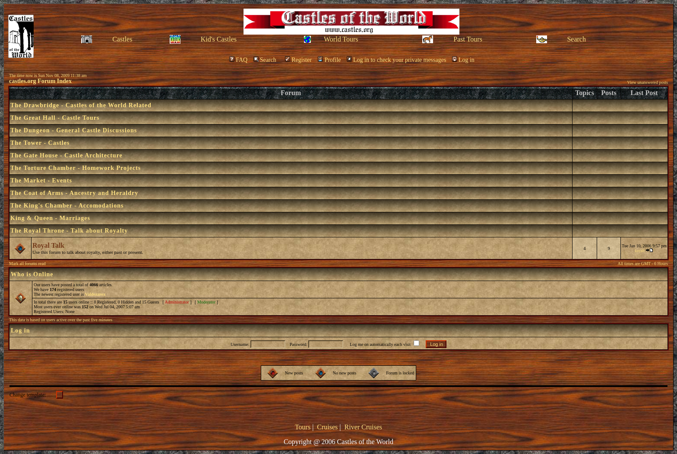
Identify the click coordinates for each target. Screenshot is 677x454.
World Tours (341, 39)
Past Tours (467, 39)
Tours (302, 427)
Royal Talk (48, 245)
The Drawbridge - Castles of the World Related (81, 105)
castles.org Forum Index (40, 81)
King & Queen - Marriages (50, 218)
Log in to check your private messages (396, 60)
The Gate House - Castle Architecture (66, 155)
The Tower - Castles (40, 143)
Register (298, 60)
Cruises (327, 427)
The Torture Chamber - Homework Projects (75, 168)
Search (576, 39)
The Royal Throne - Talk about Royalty (69, 230)
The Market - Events (41, 180)
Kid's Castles (219, 39)
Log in (463, 60)
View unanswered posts (647, 82)
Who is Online (32, 274)
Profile (329, 60)
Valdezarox (95, 294)
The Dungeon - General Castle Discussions (73, 130)
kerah (640, 250)
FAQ (238, 60)
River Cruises (364, 427)
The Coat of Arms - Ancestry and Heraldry (74, 193)
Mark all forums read (27, 263)
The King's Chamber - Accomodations (66, 205)
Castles (122, 39)
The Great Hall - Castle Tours (54, 118)
